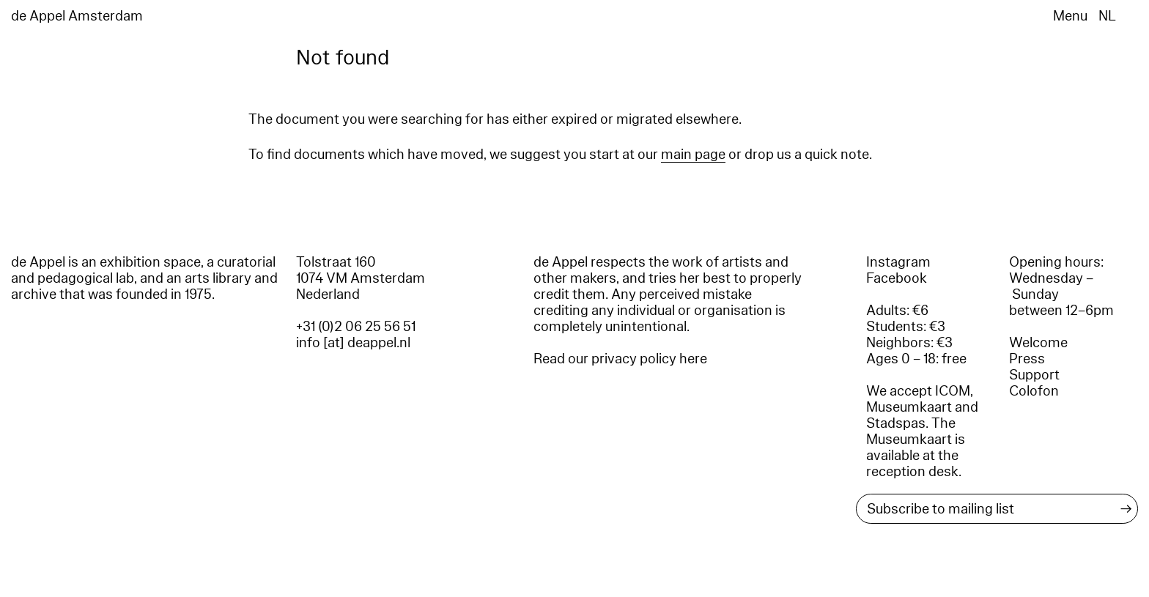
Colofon (1034, 391)
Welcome (1038, 342)
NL (1107, 16)
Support (1034, 375)
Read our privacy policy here (620, 358)
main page (693, 154)
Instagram (898, 262)
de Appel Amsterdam (77, 16)
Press (1027, 358)
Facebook (896, 278)
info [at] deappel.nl (353, 342)
